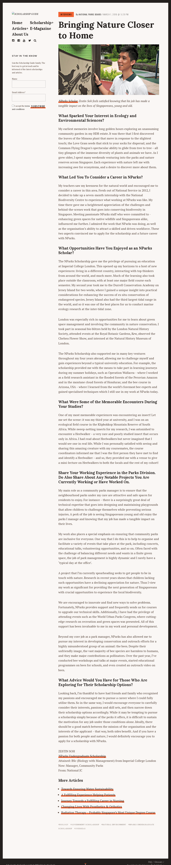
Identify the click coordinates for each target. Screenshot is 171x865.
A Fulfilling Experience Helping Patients (88, 795)
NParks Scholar (68, 101)
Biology (63, 825)
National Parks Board (90, 14)
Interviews (66, 14)
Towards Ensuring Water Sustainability (87, 789)
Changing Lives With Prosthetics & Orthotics (91, 806)
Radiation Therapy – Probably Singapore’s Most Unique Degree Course (108, 812)
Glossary (158, 862)
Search (35, 47)
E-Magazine (40, 35)
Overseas (80, 828)
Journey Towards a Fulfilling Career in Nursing (92, 801)
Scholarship (42, 29)
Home (17, 29)
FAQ (150, 862)
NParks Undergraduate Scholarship (82, 756)
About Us (20, 40)
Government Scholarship (85, 825)
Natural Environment (114, 825)
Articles (20, 35)
